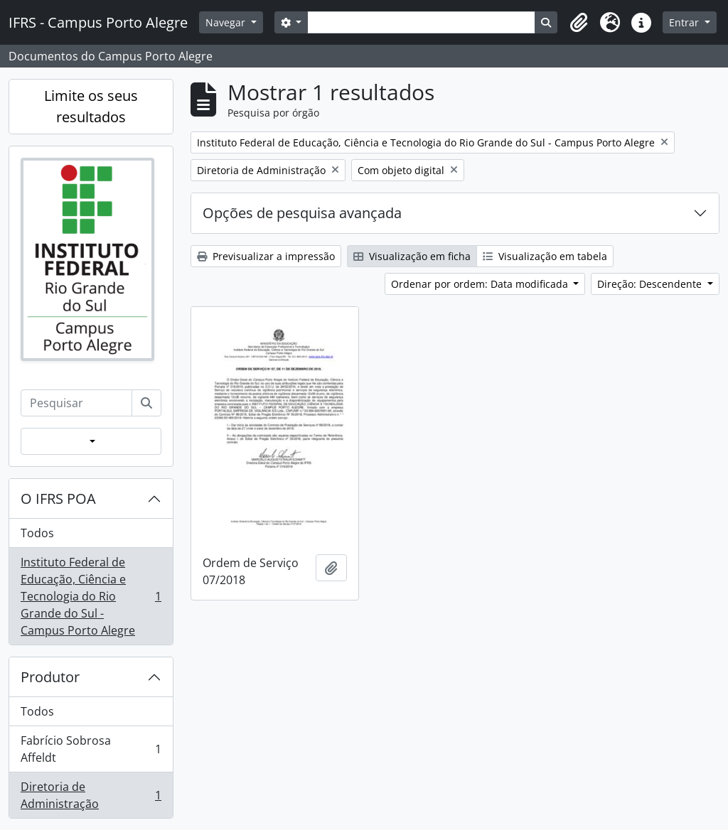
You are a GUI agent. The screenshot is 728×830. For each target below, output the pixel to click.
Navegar (226, 22)
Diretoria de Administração (90, 795)
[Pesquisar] (146, 402)
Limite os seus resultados (91, 106)
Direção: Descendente (651, 284)
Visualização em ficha (412, 256)
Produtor (50, 676)
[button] (578, 22)
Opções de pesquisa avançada (302, 212)
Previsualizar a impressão (266, 256)
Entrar (685, 22)
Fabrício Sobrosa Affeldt (90, 749)
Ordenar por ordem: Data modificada (481, 284)
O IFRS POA (58, 498)
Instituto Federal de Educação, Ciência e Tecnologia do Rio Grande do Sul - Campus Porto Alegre (90, 596)
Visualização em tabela (545, 256)
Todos (37, 533)
